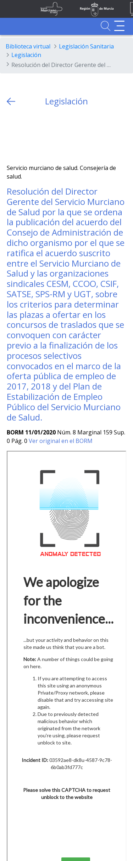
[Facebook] (26, 135)
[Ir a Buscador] (105, 26)
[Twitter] (12, 135)
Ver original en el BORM (61, 441)
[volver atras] (11, 101)
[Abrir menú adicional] (119, 26)
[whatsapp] (39, 135)
